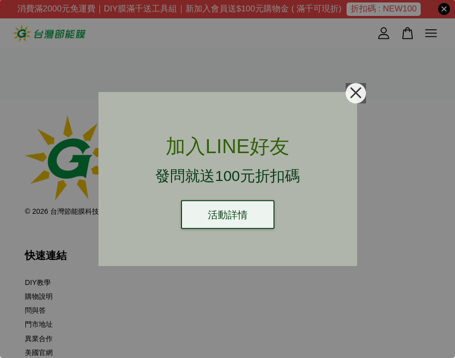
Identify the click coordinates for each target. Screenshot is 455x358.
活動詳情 (228, 214)
